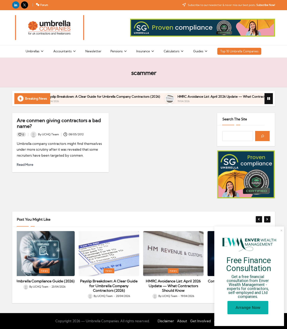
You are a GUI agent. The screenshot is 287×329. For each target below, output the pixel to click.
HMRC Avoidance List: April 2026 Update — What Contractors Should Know (175, 286)
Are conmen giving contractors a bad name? (59, 123)
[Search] (262, 136)
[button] (259, 219)
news (46, 270)
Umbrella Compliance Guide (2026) (59, 97)
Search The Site (234, 119)
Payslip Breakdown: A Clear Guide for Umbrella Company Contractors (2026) (159, 97)
